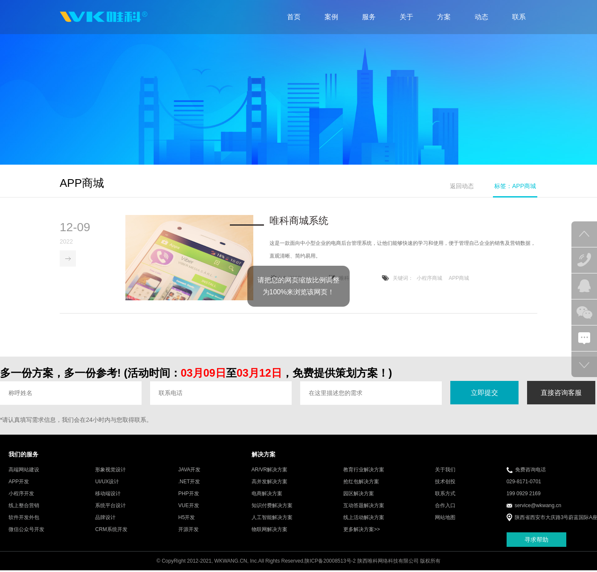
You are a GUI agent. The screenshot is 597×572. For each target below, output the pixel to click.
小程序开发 (21, 494)
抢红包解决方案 (361, 482)
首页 (294, 16)
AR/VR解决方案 (270, 470)
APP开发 (19, 482)
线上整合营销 (24, 506)
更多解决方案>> (361, 530)
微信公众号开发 (26, 530)
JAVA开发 (189, 470)
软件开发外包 (24, 518)
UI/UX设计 (107, 482)
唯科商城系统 (299, 220)
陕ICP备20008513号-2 (330, 562)
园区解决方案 (358, 494)
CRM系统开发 (111, 530)
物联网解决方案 (269, 530)
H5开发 (186, 518)
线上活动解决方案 (363, 518)
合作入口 (445, 506)
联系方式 (445, 494)
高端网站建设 (24, 470)
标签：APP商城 (515, 186)
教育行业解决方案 (363, 470)
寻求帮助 (536, 540)
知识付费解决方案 (272, 506)
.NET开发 (189, 482)
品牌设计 (105, 518)
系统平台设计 (110, 506)
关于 (406, 16)
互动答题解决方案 (363, 506)
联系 (519, 16)
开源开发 (188, 530)
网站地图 (445, 518)
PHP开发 (188, 494)
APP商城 (459, 279)
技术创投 (445, 482)
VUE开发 (188, 506)
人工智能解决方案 (272, 518)
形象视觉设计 (110, 470)
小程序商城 (429, 279)
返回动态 (462, 186)
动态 (481, 16)
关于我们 (445, 470)
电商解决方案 (267, 494)
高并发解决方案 (269, 482)
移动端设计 (108, 494)
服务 (369, 16)
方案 (444, 16)
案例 (331, 16)
